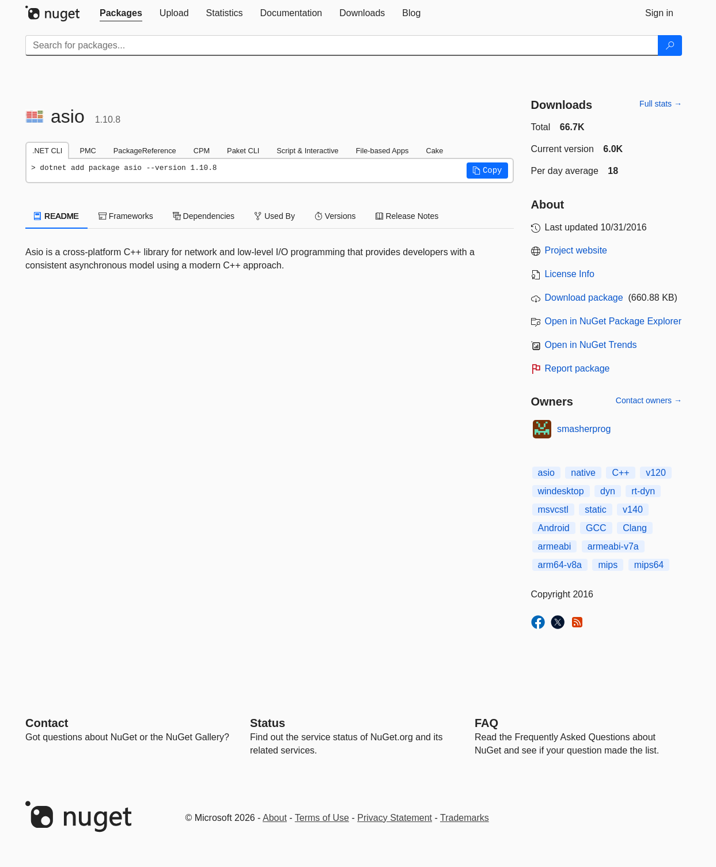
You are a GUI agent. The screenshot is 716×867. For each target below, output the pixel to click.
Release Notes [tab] (407, 216)
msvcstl (553, 509)
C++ (620, 473)
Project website (576, 250)
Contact (46, 723)
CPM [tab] (202, 150)
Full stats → (660, 103)
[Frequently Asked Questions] (486, 723)
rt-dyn (643, 491)
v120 (656, 473)
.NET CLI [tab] (47, 150)
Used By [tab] (274, 216)
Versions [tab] (335, 216)
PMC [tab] (87, 150)
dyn (607, 491)
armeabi (554, 546)
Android (554, 528)
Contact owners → (649, 400)
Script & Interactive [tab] (307, 150)
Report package (577, 368)
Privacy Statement (394, 818)
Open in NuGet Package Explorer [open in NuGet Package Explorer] (613, 321)
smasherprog (584, 429)
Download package (584, 297)
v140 (633, 509)
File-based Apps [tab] (382, 150)
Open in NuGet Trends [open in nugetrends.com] (591, 345)
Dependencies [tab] (203, 216)
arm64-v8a (560, 565)
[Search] (670, 45)
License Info (569, 274)
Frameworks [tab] (126, 216)
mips (607, 565)
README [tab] (56, 216)
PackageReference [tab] (144, 150)
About (275, 818)
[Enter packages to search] (341, 45)
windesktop (561, 491)
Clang (635, 528)
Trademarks (464, 818)
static (595, 509)
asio (546, 473)
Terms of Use (322, 818)
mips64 (649, 565)
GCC (596, 528)
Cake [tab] (434, 150)
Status (267, 723)
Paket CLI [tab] (243, 150)
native (583, 473)
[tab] (121, 13)
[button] (487, 170)
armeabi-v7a (613, 546)
